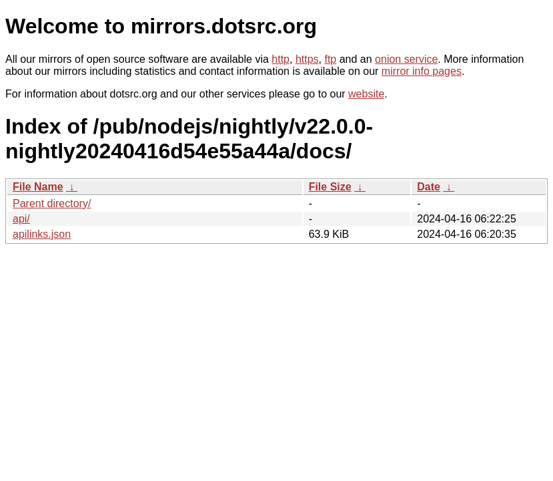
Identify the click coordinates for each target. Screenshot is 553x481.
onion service (406, 59)
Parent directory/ (52, 203)
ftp (330, 59)
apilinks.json (42, 234)
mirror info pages (422, 71)
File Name (38, 186)
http (280, 59)
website (366, 94)
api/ (21, 218)
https (307, 59)
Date (428, 186)
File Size (330, 186)
